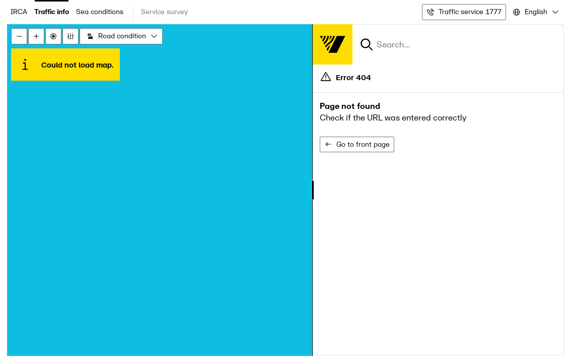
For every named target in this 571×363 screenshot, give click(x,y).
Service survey (164, 12)
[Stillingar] (70, 36)
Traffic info (51, 12)
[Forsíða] (332, 44)
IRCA (19, 12)
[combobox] (535, 12)
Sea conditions (99, 12)
